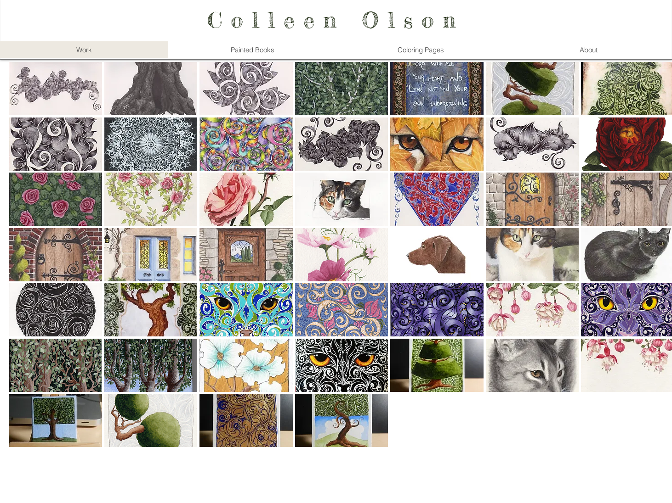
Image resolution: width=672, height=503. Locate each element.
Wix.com (394, 475)
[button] (55, 88)
